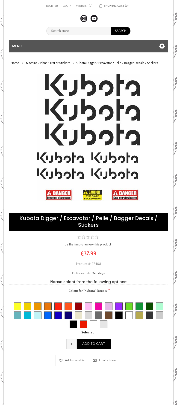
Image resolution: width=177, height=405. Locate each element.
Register (52, 5)
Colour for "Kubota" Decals (87, 291)
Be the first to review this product (88, 244)
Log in (66, 5)
